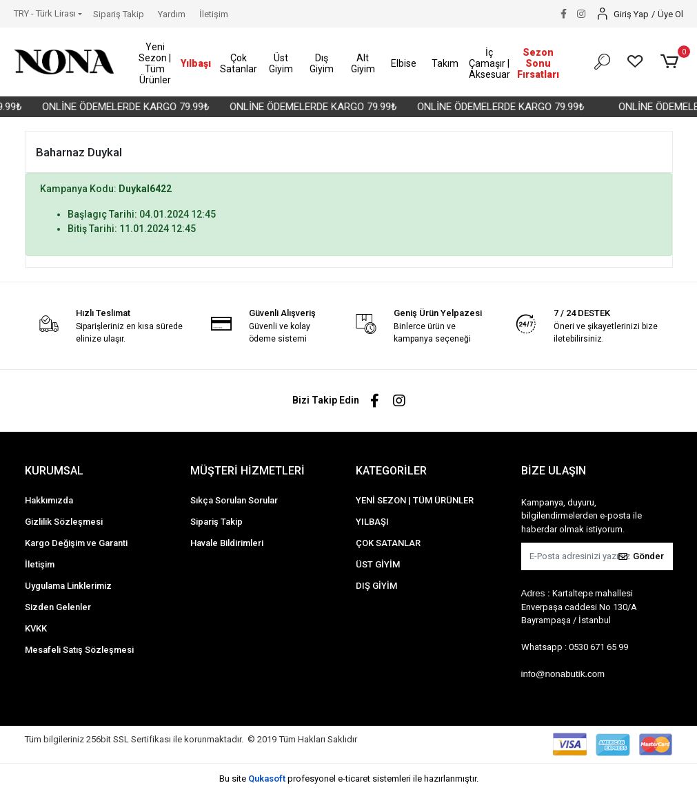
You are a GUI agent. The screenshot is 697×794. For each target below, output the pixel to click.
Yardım (171, 14)
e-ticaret (354, 778)
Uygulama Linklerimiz (68, 586)
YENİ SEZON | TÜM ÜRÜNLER (415, 500)
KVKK (36, 628)
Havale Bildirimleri (226, 543)
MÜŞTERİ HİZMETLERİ (247, 470)
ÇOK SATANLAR (388, 543)
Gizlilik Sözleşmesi (64, 521)
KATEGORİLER (391, 470)
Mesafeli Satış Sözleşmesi (79, 650)
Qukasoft (266, 778)
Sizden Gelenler (58, 607)
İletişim (213, 14)
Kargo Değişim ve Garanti (76, 543)
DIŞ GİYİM (376, 586)
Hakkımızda (49, 500)
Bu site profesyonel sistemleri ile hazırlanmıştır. (348, 778)
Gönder (641, 556)
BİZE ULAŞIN (553, 470)
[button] (154, 63)
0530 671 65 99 (598, 647)
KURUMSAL (54, 470)
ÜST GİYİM (378, 564)
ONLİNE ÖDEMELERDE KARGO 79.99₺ (133, 107)
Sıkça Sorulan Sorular (234, 500)
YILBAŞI (372, 521)
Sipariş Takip (118, 14)
